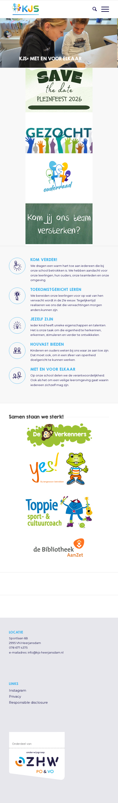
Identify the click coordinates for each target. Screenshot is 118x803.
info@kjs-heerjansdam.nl (45, 652)
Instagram (17, 690)
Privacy (15, 696)
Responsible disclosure (28, 702)
